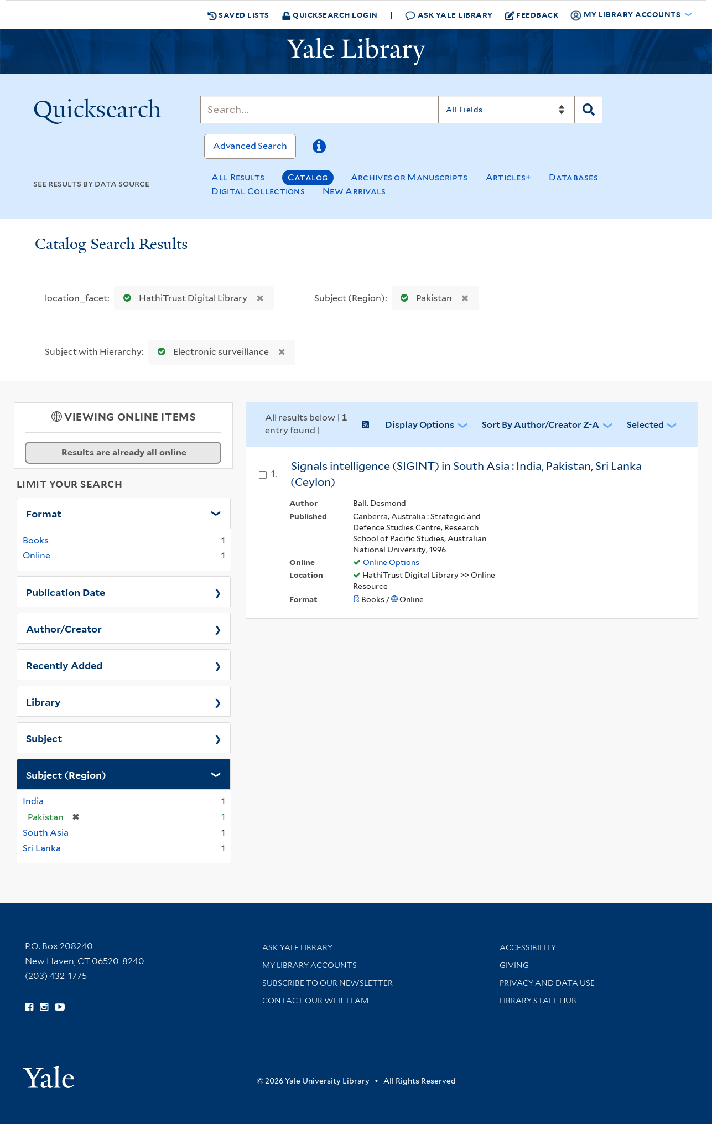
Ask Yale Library (449, 15)
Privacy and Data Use (547, 982)
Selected (645, 424)
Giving (514, 965)
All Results (237, 177)
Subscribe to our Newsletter (327, 982)
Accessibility (528, 947)
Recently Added (64, 664)
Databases (573, 177)
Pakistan (424, 298)
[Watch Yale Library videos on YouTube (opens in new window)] (60, 1007)
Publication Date (65, 591)
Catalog (308, 177)
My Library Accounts (309, 965)
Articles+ (509, 177)
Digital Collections (258, 191)
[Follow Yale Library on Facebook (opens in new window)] (29, 1007)
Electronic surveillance (211, 351)
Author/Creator (64, 628)
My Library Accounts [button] (626, 15)
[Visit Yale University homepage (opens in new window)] (48, 1073)
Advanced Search (250, 146)
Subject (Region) (66, 774)
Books (36, 540)
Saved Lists (238, 14)
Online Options (391, 562)
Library (43, 701)
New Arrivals (354, 191)
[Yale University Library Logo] (356, 51)
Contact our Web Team (315, 1000)
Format (43, 513)
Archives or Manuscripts (409, 177)
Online (36, 555)
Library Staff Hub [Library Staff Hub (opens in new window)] (538, 1000)
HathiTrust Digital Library (183, 298)
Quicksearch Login (330, 14)
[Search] (319, 109)
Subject (44, 737)
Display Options (419, 424)
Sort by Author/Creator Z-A (540, 424)
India (33, 801)
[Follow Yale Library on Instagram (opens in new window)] (44, 1007)
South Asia (46, 832)
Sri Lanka (42, 848)
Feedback (532, 14)
